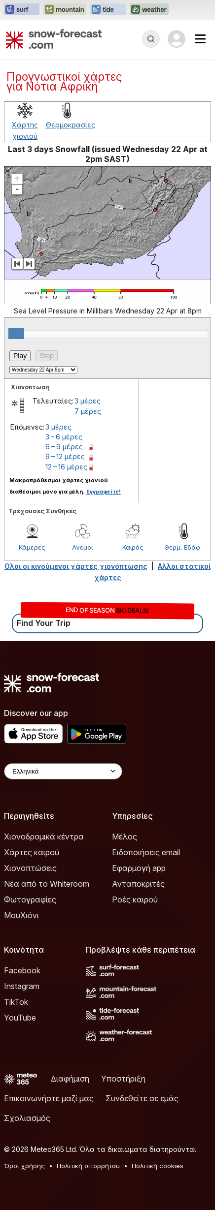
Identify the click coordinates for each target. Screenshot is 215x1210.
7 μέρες (87, 411)
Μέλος (124, 836)
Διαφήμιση (70, 1079)
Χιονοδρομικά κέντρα (44, 836)
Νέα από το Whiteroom (46, 884)
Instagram (21, 986)
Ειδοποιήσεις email (146, 852)
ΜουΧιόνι (21, 915)
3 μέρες (87, 401)
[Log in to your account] (176, 39)
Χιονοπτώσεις (30, 868)
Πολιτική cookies (157, 1166)
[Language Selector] (63, 771)
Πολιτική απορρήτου (88, 1166)
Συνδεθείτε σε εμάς (142, 1098)
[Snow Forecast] (54, 39)
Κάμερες (32, 547)
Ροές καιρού (135, 899)
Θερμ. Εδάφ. (183, 547)
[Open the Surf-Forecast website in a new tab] (21, 9)
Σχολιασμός (27, 1118)
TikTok (16, 1002)
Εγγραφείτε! (103, 491)
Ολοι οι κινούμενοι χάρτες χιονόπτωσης (75, 566)
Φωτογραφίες (30, 899)
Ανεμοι (82, 547)
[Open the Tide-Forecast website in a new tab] (108, 9)
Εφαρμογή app (139, 868)
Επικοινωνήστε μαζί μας (49, 1098)
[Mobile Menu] (200, 39)
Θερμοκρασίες (70, 125)
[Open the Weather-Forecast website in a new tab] (149, 9)
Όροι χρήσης (24, 1166)
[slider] (16, 333)
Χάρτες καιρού (31, 852)
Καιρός (132, 547)
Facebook (22, 970)
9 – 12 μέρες (65, 456)
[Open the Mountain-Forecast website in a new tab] (64, 9)
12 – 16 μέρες (66, 467)
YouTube (20, 1018)
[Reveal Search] (151, 39)
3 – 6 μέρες (63, 437)
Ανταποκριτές (138, 884)
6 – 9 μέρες (64, 446)
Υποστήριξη (123, 1079)
